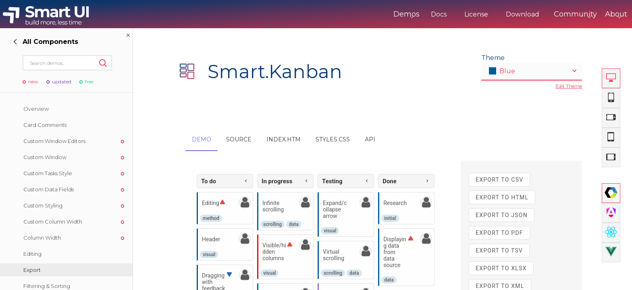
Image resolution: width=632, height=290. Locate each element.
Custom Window (45, 157)
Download (489, 14)
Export (32, 270)
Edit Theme (568, 86)
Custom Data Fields (48, 189)
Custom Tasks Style (47, 173)
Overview (36, 109)
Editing (32, 254)
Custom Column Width (52, 221)
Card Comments (45, 125)
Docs (405, 14)
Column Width (42, 237)
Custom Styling (42, 205)
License (443, 14)
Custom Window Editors (54, 141)
